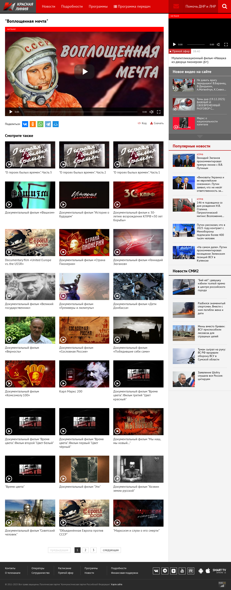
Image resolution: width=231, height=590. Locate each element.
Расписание (64, 568)
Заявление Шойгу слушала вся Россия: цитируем (210, 376)
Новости (48, 6)
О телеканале (12, 573)
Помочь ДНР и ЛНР (201, 6)
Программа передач (132, 6)
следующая (111, 550)
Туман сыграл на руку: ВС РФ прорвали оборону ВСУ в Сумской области (212, 354)
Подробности (72, 6)
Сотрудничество (41, 573)
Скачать (157, 123)
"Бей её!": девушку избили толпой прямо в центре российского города (211, 285)
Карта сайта (116, 584)
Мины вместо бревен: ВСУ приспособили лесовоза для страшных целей (211, 331)
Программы (98, 6)
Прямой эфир (65, 573)
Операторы (38, 568)
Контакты (10, 568)
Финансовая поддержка (124, 573)
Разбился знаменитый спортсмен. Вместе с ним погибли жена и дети (211, 308)
